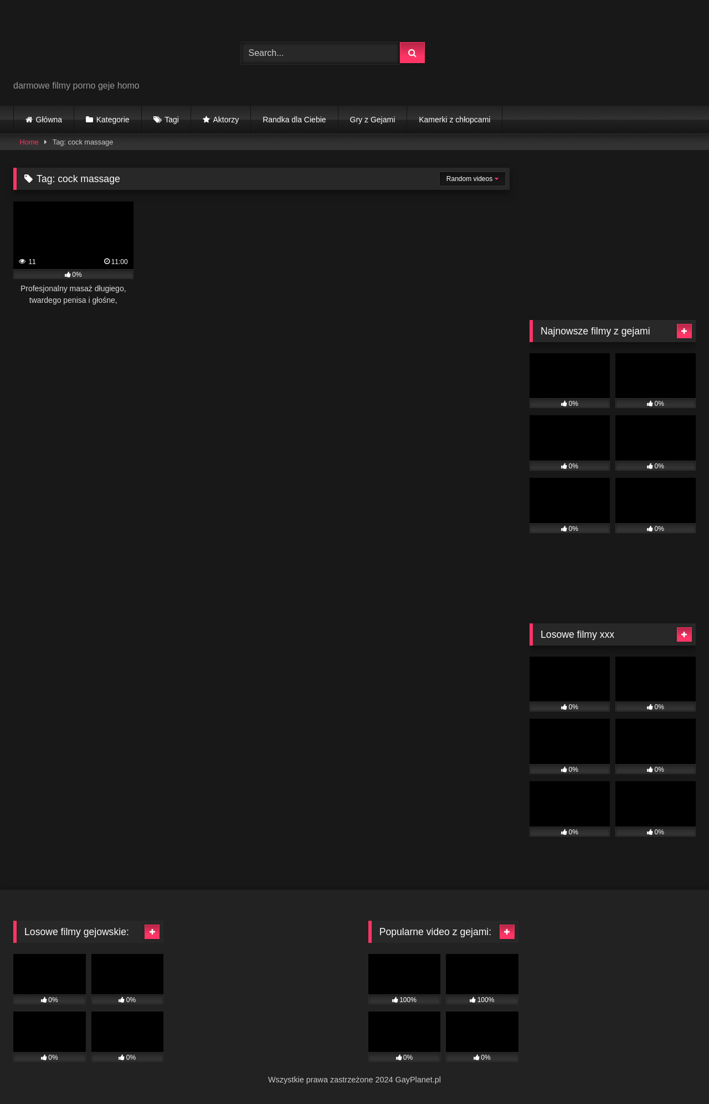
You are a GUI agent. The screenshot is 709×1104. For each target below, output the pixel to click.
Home (29, 142)
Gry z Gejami (372, 119)
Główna (49, 119)
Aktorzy (226, 119)
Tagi (172, 119)
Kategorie (113, 119)
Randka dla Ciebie (294, 119)
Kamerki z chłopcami (454, 119)
